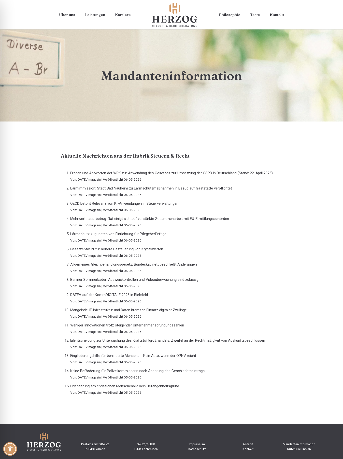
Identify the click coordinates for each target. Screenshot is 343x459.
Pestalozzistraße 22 (95, 444)
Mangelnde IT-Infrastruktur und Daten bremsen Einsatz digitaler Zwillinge (128, 310)
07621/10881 (146, 444)
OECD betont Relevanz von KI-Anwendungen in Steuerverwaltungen (124, 203)
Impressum (197, 444)
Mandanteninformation (299, 444)
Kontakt (248, 449)
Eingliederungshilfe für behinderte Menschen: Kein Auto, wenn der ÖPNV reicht (133, 355)
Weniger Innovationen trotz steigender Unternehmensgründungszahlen (127, 325)
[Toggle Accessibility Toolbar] (10, 449)
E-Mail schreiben (146, 449)
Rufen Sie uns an (299, 449)
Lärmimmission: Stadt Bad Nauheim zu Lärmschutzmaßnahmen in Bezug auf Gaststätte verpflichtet (151, 188)
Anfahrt (248, 444)
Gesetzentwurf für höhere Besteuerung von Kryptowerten (116, 249)
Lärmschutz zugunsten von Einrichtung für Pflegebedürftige (118, 234)
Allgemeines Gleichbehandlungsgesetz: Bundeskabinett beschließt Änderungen (133, 264)
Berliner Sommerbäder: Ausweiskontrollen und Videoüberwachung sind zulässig (134, 279)
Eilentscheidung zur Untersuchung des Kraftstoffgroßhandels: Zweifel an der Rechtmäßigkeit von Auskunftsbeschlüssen (167, 340)
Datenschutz (197, 449)
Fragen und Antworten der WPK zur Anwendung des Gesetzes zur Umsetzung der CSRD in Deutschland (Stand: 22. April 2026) (171, 173)
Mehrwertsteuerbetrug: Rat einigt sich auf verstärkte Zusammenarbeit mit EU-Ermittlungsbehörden (149, 218)
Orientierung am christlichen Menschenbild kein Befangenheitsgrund (124, 386)
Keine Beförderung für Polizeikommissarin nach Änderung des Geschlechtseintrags (137, 371)
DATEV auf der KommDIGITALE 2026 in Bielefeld (109, 295)
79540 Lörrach (95, 449)
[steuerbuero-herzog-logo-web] (174, 14)
